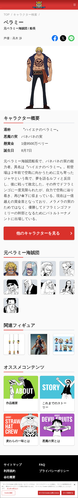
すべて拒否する (68, 493)
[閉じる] (74, 485)
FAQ (42, 464)
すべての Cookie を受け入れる (49, 493)
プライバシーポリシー (54, 471)
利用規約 (9, 471)
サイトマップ (13, 464)
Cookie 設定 (8, 493)
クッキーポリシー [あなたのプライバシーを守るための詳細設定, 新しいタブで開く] (12, 489)
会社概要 (9, 477)
